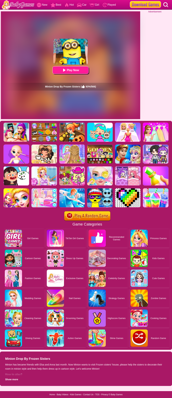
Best (56, 4)
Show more (11, 379)
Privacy (104, 394)
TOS (97, 394)
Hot (69, 4)
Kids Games (75, 394)
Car (82, 4)
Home (52, 394)
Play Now (70, 70)
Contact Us (88, 394)
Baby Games (116, 394)
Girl (94, 4)
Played (109, 4)
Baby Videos (62, 394)
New (42, 4)
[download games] (145, 1)
